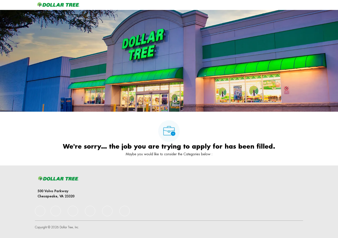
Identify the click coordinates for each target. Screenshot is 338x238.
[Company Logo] (58, 5)
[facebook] (40, 211)
